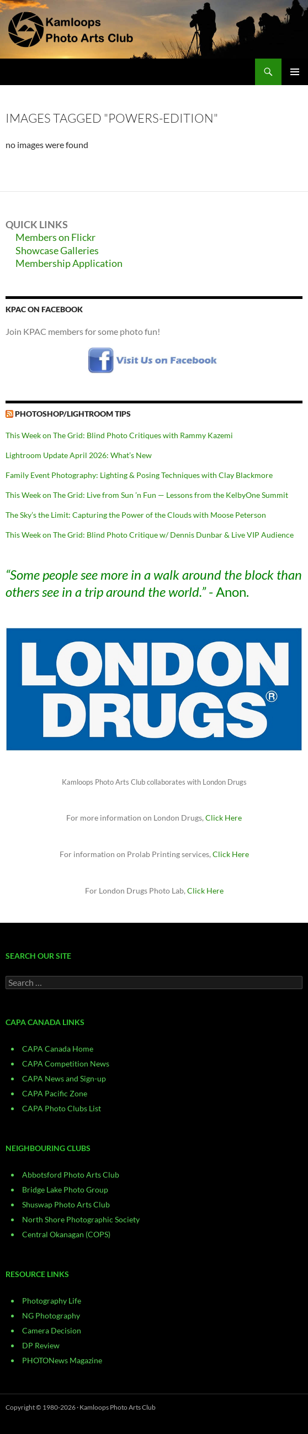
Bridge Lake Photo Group (65, 1189)
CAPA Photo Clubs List (61, 1108)
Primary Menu (295, 72)
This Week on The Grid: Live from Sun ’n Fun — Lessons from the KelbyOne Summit (147, 495)
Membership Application (69, 263)
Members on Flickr (55, 237)
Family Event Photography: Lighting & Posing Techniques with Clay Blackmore (139, 475)
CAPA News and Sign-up (64, 1078)
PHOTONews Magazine (62, 1360)
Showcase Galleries (57, 250)
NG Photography (51, 1315)
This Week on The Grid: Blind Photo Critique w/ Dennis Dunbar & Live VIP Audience (150, 534)
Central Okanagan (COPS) (66, 1234)
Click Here (223, 817)
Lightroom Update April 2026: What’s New (79, 455)
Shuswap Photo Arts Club (66, 1204)
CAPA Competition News (65, 1063)
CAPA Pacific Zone (54, 1093)
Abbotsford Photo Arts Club (70, 1174)
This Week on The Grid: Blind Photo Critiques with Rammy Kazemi (119, 435)
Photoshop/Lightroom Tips (73, 413)
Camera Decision (51, 1330)
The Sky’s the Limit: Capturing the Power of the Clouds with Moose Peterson (136, 514)
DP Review (41, 1345)
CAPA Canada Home (57, 1048)
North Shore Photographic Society (81, 1219)
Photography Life (51, 1300)
